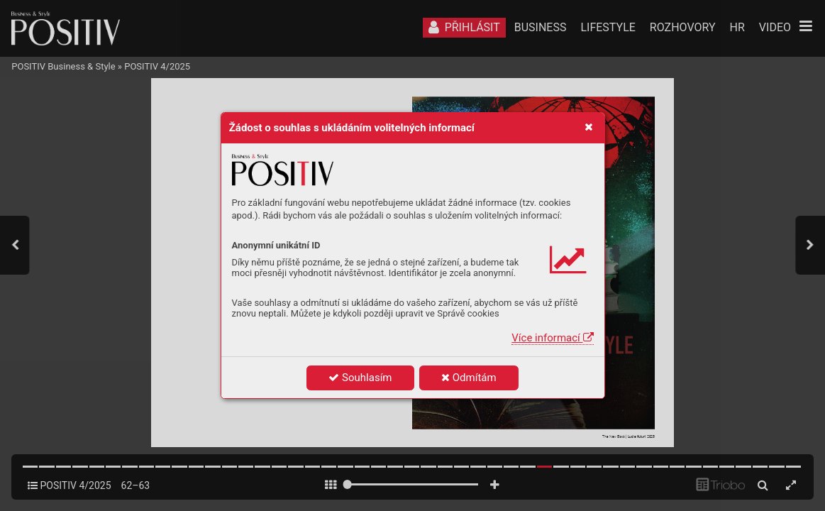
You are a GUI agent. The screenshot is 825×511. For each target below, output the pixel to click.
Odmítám (469, 377)
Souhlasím (360, 377)
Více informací (552, 337)
